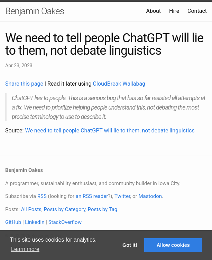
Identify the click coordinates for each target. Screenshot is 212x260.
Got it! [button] (129, 245)
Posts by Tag (103, 209)
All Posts (31, 209)
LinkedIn (34, 222)
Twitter (122, 196)
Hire (174, 11)
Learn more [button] (25, 249)
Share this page (25, 83)
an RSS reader (92, 196)
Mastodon (150, 196)
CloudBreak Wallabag (119, 83)
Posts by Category (64, 209)
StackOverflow (65, 222)
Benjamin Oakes (34, 11)
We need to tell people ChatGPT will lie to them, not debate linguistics (109, 130)
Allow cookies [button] (173, 245)
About (153, 11)
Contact (197, 11)
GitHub (13, 222)
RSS (42, 196)
